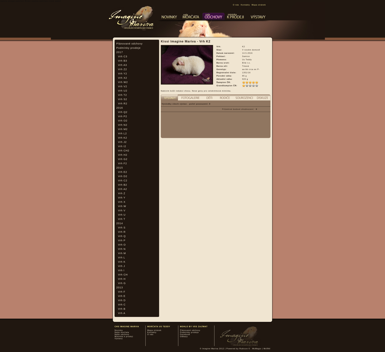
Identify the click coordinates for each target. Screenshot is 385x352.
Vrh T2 (122, 94)
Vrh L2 (122, 133)
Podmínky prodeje (128, 47)
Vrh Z (121, 193)
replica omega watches (12, 1)
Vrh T (121, 218)
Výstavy (119, 338)
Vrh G (122, 283)
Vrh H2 (122, 154)
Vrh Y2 (122, 73)
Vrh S (122, 227)
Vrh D (122, 300)
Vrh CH (123, 274)
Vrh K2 (122, 137)
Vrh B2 (122, 184)
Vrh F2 (122, 163)
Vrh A (121, 313)
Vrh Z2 (122, 69)
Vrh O (122, 244)
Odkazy (184, 336)
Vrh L (121, 257)
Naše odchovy (122, 334)
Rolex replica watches (36, 1)
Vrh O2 (122, 120)
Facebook (185, 334)
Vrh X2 (122, 77)
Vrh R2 (122, 103)
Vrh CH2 (123, 150)
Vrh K (122, 261)
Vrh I (121, 270)
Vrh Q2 (122, 112)
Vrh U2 (122, 90)
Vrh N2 (122, 124)
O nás (236, 5)
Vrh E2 (122, 171)
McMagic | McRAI (261, 349)
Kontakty (245, 5)
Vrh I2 (122, 146)
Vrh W (122, 206)
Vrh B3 (122, 60)
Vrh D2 (122, 176)
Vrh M (122, 253)
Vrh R (122, 231)
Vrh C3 (122, 56)
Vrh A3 (122, 64)
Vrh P (122, 240)
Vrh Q (122, 236)
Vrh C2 (122, 180)
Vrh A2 (122, 189)
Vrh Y (121, 197)
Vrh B (122, 308)
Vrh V (122, 210)
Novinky (119, 330)
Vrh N (122, 248)
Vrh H (122, 278)
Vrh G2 (122, 159)
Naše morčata (122, 332)
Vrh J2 (122, 141)
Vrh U (122, 214)
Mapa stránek (259, 5)
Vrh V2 (122, 86)
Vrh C (122, 304)
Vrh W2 (123, 82)
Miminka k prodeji (124, 336)
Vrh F (121, 291)
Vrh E (122, 296)
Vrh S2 (122, 99)
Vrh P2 (122, 116)
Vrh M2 (123, 129)
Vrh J (121, 266)
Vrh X (122, 201)
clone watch (55, 1)
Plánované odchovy (129, 43)
